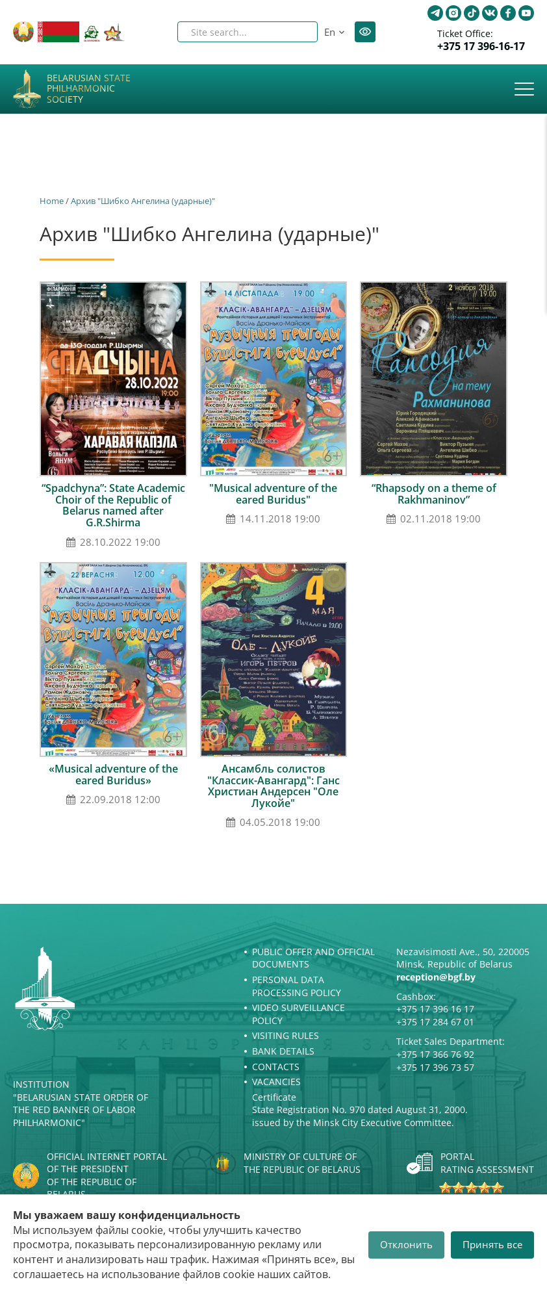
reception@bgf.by (436, 977)
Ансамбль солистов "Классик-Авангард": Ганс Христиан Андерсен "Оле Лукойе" (273, 786)
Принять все (492, 1244)
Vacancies (276, 1081)
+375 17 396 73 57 (435, 1067)
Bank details (283, 1051)
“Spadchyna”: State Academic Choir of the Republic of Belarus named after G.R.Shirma (113, 505)
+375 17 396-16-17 (481, 46)
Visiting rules (285, 1035)
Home (52, 201)
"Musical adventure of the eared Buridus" (273, 494)
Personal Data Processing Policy (296, 986)
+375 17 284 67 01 (435, 1022)
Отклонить (406, 1244)
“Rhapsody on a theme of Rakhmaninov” (434, 494)
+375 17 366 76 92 (435, 1054)
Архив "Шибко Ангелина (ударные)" (143, 201)
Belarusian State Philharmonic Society (89, 89)
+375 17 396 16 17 (435, 1009)
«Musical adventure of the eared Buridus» (113, 775)
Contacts (275, 1066)
